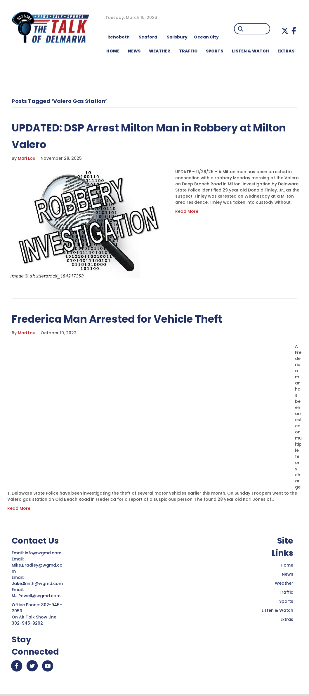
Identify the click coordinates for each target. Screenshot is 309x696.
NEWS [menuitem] (134, 51)
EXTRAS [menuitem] (285, 51)
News (287, 574)
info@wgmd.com (44, 553)
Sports (286, 601)
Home (287, 565)
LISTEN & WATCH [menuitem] (250, 51)
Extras (286, 619)
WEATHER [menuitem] (159, 51)
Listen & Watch (277, 610)
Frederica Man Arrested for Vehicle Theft (126, 318)
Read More (186, 211)
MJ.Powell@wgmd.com (37, 596)
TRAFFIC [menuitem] (188, 51)
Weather (284, 583)
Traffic (286, 592)
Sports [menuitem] (214, 51)
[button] (285, 30)
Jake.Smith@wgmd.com (38, 583)
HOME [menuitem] (112, 51)
